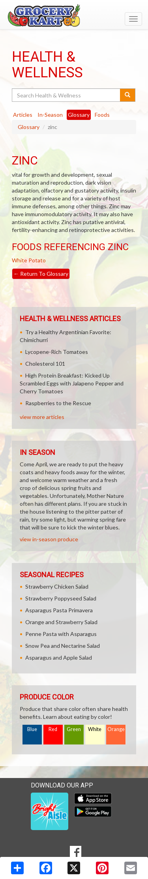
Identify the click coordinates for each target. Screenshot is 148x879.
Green (74, 729)
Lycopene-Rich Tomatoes (56, 351)
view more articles (42, 416)
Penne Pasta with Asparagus (61, 633)
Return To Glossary (40, 273)
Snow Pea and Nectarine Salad (62, 645)
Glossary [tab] (79, 114)
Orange (116, 729)
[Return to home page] (74, 15)
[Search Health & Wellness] (66, 95)
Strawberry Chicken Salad (56, 586)
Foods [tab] (102, 114)
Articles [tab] (22, 114)
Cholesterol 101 (45, 363)
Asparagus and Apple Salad (58, 657)
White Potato (29, 260)
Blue (32, 729)
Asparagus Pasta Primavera (59, 610)
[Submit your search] (127, 95)
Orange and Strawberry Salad (61, 622)
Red (53, 729)
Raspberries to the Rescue (58, 403)
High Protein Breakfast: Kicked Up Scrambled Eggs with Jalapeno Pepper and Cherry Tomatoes (72, 383)
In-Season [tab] (50, 114)
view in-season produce (49, 539)
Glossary (28, 126)
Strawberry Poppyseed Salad (60, 598)
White (94, 729)
